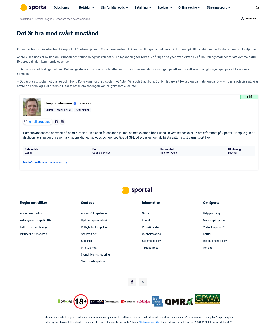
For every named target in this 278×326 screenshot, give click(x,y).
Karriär (207, 234)
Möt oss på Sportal (214, 220)
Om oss (207, 248)
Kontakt (147, 220)
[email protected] (39, 121)
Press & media (150, 227)
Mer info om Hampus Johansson (45, 162)
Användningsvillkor (31, 213)
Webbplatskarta (151, 234)
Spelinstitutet (89, 234)
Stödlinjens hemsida (149, 322)
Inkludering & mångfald (33, 234)
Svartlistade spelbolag (94, 262)
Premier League (43, 19)
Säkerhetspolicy (151, 241)
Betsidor (85, 7)
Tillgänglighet (150, 248)
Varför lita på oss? (214, 227)
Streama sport (217, 7)
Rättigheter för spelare (94, 227)
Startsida (25, 19)
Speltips (163, 7)
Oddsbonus (61, 7)
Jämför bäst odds (112, 7)
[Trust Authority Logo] (97, 301)
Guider (146, 213)
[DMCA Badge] (64, 301)
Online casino (187, 7)
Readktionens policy (215, 241)
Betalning (141, 7)
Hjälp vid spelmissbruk (94, 220)
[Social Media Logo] (132, 282)
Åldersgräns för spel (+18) (35, 220)
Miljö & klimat (89, 248)
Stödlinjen (87, 241)
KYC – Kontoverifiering (33, 227)
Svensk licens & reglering (95, 255)
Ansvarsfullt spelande (94, 213)
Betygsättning (211, 213)
